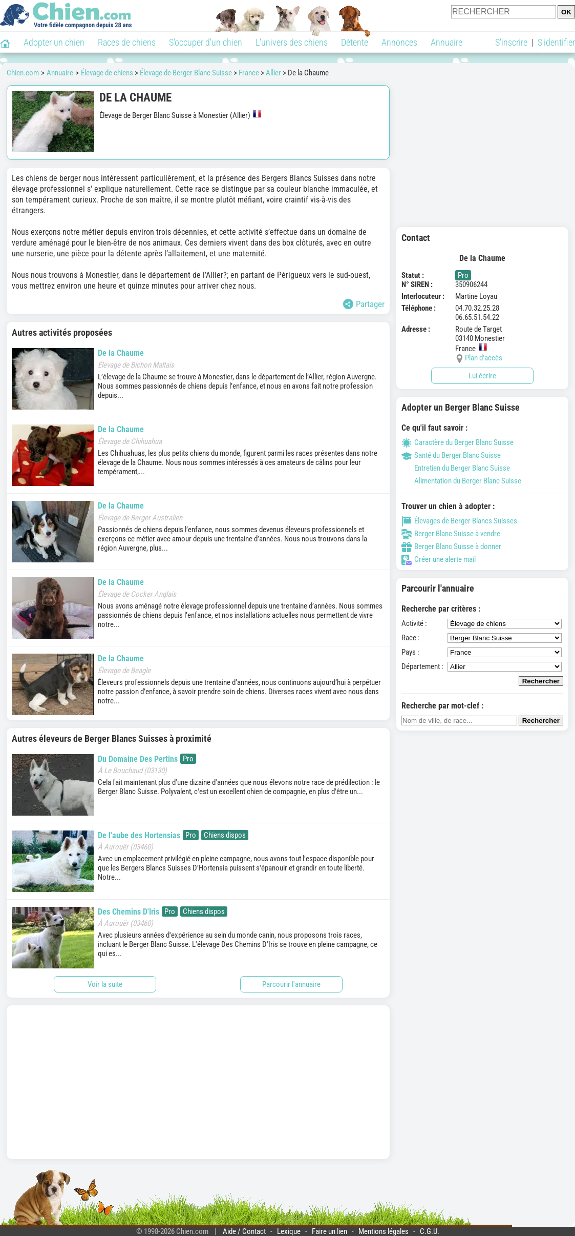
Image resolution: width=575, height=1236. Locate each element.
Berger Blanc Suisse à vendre (450, 533)
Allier (273, 72)
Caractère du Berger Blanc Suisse (457, 442)
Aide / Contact (244, 1231)
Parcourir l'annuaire (291, 984)
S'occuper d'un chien (205, 42)
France (249, 72)
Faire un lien (329, 1231)
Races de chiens (127, 42)
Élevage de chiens (107, 72)
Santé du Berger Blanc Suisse (451, 455)
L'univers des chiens (291, 42)
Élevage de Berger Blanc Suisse (186, 72)
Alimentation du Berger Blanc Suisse (461, 480)
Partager (364, 304)
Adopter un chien (54, 42)
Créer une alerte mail (438, 559)
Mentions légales (383, 1231)
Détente (354, 42)
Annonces (399, 42)
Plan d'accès (483, 357)
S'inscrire (511, 42)
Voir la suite (105, 984)
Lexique (289, 1231)
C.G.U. (429, 1231)
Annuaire (446, 42)
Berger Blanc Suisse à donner (451, 546)
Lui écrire (482, 375)
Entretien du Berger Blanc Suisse (455, 468)
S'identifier (556, 42)
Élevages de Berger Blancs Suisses (459, 520)
